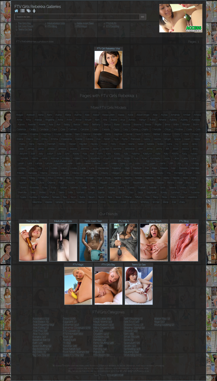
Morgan (90, 178)
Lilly (179, 163)
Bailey (67, 124)
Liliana (162, 163)
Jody (40, 153)
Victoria (113, 202)
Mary (95, 173)
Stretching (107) (132, 354)
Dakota (68, 134)
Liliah (152, 163)
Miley (32, 178)
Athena (162, 119)
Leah (78, 163)
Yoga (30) (159, 321)
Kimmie (55, 158)
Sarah (101, 187)
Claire (189, 129)
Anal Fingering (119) (43, 324)
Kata (126, 153)
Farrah (107, 139)
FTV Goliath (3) (71, 330)
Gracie (177, 139)
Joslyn (50, 153)
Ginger (167, 139)
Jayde (95, 148)
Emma (54, 139)
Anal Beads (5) (41, 321)
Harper (72, 144)
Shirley (42, 192)
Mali (173, 168)
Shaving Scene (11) (134, 327)
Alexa (96, 114)
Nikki (185, 178)
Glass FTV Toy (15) (73, 354)
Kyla (136, 158)
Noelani (23, 182)
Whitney (144, 202)
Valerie (48, 202)
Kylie (144, 158)
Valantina (192, 197)
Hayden (83, 144)
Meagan (116, 173)
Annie (78, 119)
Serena (172, 187)
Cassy (116, 129)
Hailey (197, 139)
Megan (126, 173)
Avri (58, 124)
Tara (65, 197)
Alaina (58, 114)
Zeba (165, 202)
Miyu (50, 178)
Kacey (76, 153)
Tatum (92, 197)
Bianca (107, 124)
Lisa (40, 168)
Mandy (20, 173)
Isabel (141, 144)
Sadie (84, 187)
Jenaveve (130, 148)
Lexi (106, 163)
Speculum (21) (132, 342)
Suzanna (195, 192)
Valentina (37, 202)
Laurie (69, 163)
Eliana (20, 139)
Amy (28, 119)
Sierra (61, 192)
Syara (23, 197)
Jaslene (73, 148)
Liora (31, 168)
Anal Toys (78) (41, 333)
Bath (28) (38, 342)
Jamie (41, 148)
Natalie (138, 178)
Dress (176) (69, 318)
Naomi (128, 178)
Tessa (118, 197)
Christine (178, 129)
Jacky (194, 144)
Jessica (185, 148)
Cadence (21, 129)
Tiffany (138, 197)
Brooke (186, 124)
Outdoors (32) (101, 336)
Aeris (49, 114)
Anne (69, 119)
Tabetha (45, 197)
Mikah (189, 173)
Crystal (57, 134)
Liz (46, 168)
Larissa (38, 163)
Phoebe (115, 182)
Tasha (82, 197)
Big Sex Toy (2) (41, 354)
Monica (79, 178)
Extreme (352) (71, 324)
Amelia (197, 114)
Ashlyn (142, 119)
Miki (198, 173)
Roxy (44, 187)
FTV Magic (82, 26)
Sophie (111, 192)
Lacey (167, 158)
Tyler (181, 197)
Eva (98, 139)
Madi (127, 168)
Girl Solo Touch (25, 26)
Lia (130, 163)
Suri (185, 192)
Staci (131, 192)
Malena (164, 168)
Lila (145, 163)
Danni (108, 134)
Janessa (62, 148)
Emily (45, 139)
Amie (19, 119)
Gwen (187, 139)
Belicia (76, 124)
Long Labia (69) (102, 318)
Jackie (185, 144)
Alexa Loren (108, 114)
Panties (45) (99, 339)
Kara (108, 153)
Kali (92, 153)
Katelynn (147, 153)
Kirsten (76, 158)
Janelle (51, 148)
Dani (77, 134)
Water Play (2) (162, 318)
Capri (54, 129)
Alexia (121, 114)
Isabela (150, 144)
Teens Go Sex (25, 29)
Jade (21, 148)
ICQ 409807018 (115, 375)
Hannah (51, 144)
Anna (60, 119)
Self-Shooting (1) (133, 318)
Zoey (182, 202)
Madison (137, 168)
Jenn (140, 148)
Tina (147, 197)
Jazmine (117, 148)
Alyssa (164, 114)
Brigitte (158, 124)
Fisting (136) (69, 339)
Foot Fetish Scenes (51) (76, 351)
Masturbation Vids (56, 23)
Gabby (147, 139)
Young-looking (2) (164, 324)
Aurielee (196, 119)
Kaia (85, 153)
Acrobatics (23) (41, 318)
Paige (61, 182)
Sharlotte (22, 192)
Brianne (137, 124)
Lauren (59, 163)
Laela (185, 158)
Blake (117, 124)
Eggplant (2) (70, 321)
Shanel (192, 187)
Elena (195, 134)
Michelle (178, 173)
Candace (43, 129)
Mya (99, 178)
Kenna (35, 158)
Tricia (164, 197)
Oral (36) (98, 330)
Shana (183, 187)
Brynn (196, 124)
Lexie (114, 163)
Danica (86, 134)
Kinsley (66, 158)
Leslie (97, 163)
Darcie (129, 134)
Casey (95, 129)
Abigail (19, 114)
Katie (158, 153)
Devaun (167, 134)
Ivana (169, 144)
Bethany (96, 124)
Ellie (36, 139)
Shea (32, 192)
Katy (166, 153)
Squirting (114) (131, 351)
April (97, 119)
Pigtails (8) (99, 351)
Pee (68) (98, 345)
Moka (59, 178)
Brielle (148, 124)
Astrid (152, 119)
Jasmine (85, 148)
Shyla (52, 192)
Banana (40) (39, 336)
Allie (155, 114)
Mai (147, 168)
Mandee (195, 168)
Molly (69, 178)
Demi (147, 134)
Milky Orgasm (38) (103, 327)
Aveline (32, 124)
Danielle (97, 134)
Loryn (64, 168)
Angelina (49, 119)
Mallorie (183, 168)
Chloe (168, 129)
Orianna (51, 182)
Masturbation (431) (103, 324)
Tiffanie (128, 197)
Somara (80, 192)
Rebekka (149, 182)
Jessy (195, 148)
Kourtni (107, 158)
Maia (154, 168)
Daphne (118, 134)
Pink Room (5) (101, 354)
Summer (175, 192)
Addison (30, 114)
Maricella (32, 173)
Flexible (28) (70, 345)
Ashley (132, 119)
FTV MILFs (111, 23)
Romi (23, 187)
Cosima (34, 134)
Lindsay (195, 163)
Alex (87, 114)
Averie (42, 124)
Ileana (131, 144)
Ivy (177, 144)
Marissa (65, 173)
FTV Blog (52, 26)
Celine (135, 129)
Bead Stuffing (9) (42, 345)
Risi (196, 182)
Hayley (94, 144)
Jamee (30, 148)
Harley (62, 144)
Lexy (122, 163)
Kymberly (155, 158)
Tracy (155, 197)
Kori (85, 158)
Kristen (117, 158)
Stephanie (151, 192)
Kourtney (95, 158)
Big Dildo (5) (39, 351)
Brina (167, 124)
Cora (198, 129)
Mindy (41, 178)
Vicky (103, 202)
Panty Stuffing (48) (103, 342)
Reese (160, 182)
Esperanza (66, 139)
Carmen (73, 129)
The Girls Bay (24, 23)
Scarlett (141, 187)
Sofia (70, 192)
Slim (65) (129, 333)
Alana (68, 114)
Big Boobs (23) (41, 348)
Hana (31, 144)
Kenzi (44, 158)
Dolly (177, 134)
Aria (105, 119)
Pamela (82, 182)
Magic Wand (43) (102, 321)
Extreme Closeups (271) (77, 327)
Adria (40, 114)
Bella (86, 124)
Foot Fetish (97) (72, 348)
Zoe (174, 202)
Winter (156, 202)
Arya (122, 119)
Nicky (167, 178)
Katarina (136, 153)
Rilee (180, 182)
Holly (113, 144)
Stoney (163, 192)
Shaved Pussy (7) (133, 324)
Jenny (159, 148)
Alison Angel (143, 114)
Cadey (32, 129)
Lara (29, 163)
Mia (169, 173)
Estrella (89, 139)
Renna (170, 182)
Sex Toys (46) (131, 321)
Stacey (122, 192)
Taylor (101, 197)
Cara (63, 129)
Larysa (49, 163)
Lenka (87, 163)
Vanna (81, 202)
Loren (54, 168)
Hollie (104, 144)
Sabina (63, 187)
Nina (193, 178)
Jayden (105, 148)
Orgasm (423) (101, 333)
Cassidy (106, 129)
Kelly (184, 153)
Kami (100, 153)
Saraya (110, 187)
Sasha (121, 187)
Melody (159, 173)
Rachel (125, 182)
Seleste (152, 187)
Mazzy (104, 173)
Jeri (167, 148)
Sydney (33, 197)
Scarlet (130, 187)
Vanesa (59, 202)
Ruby (53, 187)
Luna (91, 168)
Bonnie (126, 124)
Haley (22, 144)
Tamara (55, 197)
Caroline (84, 129)
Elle (28, 139)
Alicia (130, 114)
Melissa (148, 173)
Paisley (71, 182)
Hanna (41, 144)
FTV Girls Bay (112, 26)
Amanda (175, 114)
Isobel (160, 144)
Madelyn (116, 168)
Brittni (176, 124)
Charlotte (156, 129)
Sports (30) (130, 345)
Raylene (137, 182)
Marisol (54, 173)
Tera (110, 197)
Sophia (101, 192)
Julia (59, 153)
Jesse (175, 148)
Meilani (137, 173)
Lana (193, 158)
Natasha (149, 178)
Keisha (175, 153)
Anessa (38, 119)
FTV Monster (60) (73, 333)
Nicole (176, 178)
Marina (44, 173)
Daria (138, 134)
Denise (156, 134)
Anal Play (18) (40, 330)
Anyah (88, 119)
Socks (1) (129, 339)
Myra (108, 178)
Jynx (67, 153)
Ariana (114, 119)
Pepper (103, 182)
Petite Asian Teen (85, 23)
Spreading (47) (132, 348)
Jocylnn (23, 153)
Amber (186, 114)
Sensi (162, 187)
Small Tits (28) (132, 336)
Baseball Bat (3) (41, 339)
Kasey (117, 153)
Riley (188, 182)
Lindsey (22, 168)
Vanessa (70, 202)
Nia (158, 178)
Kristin (127, 158)
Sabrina (74, 187)
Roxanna (34, 187)
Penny (93, 182)
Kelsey (194, 153)
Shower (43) (131, 330)
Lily (186, 163)
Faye (116, 139)
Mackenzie (103, 168)
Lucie (83, 168)
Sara (92, 187)
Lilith (171, 163)
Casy (125, 129)
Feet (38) (68, 336)
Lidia (137, 163)
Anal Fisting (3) (41, 327)
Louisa (73, 168)
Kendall (24, 158)
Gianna (157, 139)
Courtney (46, 134)
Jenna (149, 148)
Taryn (73, 197)
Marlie (86, 173)
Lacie (176, 158)
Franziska (135, 139)
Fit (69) (67, 342)
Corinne (23, 134)
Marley (76, 173)
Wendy (133, 202)
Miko (23, 178)
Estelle (79, 139)
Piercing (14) (100, 348)
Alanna (77, 114)
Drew (186, 134)
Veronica (92, 202)
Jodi (33, 153)
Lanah (21, 163)
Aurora (21, 124)
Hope (122, 144)
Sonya (91, 192)
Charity (145, 129)
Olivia (41, 182)
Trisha (173, 197)
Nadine (117, 178)
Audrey (184, 119)
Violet (123, 202)
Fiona (124, 139)
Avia (51, 124)
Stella (140, 192)
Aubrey (173, 119)
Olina (32, 182)
